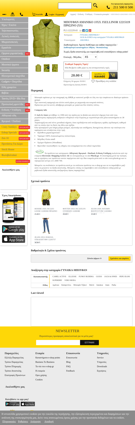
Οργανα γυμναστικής (15, 53)
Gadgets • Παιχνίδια (12, 81)
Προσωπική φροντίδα (15, 104)
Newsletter (67, 331)
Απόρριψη (35, 421)
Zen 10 (15, 138)
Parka (114, 285)
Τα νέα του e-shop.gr (44, 366)
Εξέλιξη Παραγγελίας (14, 357)
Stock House (8, 149)
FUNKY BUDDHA (86, 276)
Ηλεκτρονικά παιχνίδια (13, 76)
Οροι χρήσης (41, 375)
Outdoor (6, 59)
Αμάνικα (55, 285)
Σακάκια (100, 285)
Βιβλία (5, 92)
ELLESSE (72, 276)
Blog (68, 362)
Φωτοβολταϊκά (9, 155)
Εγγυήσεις (101, 371)
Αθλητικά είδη (9, 115)
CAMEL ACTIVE (59, 276)
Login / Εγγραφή (54, 14)
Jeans (107, 285)
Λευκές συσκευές (10, 36)
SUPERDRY (57, 280)
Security (6, 70)
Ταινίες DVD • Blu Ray (13, 98)
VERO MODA (70, 280)
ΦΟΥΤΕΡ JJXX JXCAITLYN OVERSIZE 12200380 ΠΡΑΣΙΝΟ (74, 210)
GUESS (99, 276)
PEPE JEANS (124, 276)
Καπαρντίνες (66, 285)
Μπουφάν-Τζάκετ (80, 285)
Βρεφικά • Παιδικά (11, 121)
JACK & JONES (110, 276)
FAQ (68, 366)
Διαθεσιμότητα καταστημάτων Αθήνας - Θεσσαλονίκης (86, 47)
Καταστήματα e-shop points (47, 357)
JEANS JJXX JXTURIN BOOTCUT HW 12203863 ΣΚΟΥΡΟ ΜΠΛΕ (101, 210)
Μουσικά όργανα (10, 64)
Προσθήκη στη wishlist (104, 81)
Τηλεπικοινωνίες (10, 30)
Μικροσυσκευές (10, 42)
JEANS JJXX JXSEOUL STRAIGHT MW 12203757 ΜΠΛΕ (45, 238)
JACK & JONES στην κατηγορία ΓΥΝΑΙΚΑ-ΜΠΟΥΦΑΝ (102, 37)
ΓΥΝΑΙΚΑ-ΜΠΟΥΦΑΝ (89, 35)
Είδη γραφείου (9, 87)
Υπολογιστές (8, 19)
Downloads (102, 366)
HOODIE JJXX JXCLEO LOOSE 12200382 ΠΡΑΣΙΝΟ (46, 210)
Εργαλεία (6, 47)
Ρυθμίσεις (23, 421)
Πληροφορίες (9, 421)
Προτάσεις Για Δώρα (12, 143)
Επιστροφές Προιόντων (15, 375)
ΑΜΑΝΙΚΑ (84, 40)
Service (100, 357)
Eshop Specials (15, 133)
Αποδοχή (49, 421)
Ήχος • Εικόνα (9, 25)
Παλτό (91, 285)
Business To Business (44, 362)
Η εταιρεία (40, 371)
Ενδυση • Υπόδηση (15, 110)
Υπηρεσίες (101, 362)
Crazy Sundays (15, 127)
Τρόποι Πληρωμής (13, 366)
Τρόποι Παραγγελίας (14, 362)
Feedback (70, 371)
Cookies (39, 379)
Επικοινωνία (71, 357)
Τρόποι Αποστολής (13, 371)
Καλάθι (37, 14)
